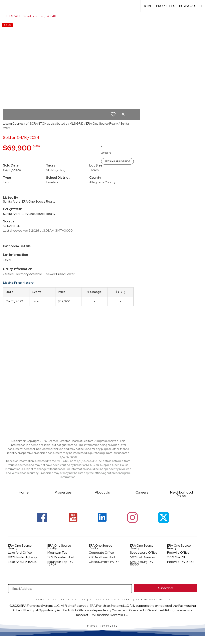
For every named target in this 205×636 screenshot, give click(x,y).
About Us (102, 492)
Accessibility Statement (111, 600)
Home (147, 6)
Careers (142, 492)
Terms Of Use (45, 600)
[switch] (113, 114)
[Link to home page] (5, 6)
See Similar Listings (117, 161)
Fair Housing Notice (153, 600)
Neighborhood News (181, 493)
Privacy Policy (73, 600)
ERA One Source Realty (20, 546)
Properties (165, 6)
